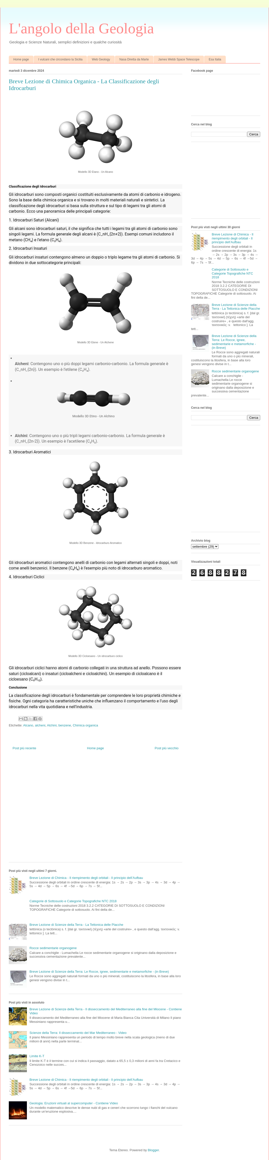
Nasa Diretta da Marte (134, 59)
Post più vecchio (166, 748)
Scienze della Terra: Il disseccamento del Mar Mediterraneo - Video (77, 1033)
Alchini (52, 725)
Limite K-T (36, 1056)
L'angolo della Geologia (81, 28)
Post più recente (24, 748)
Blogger (153, 1150)
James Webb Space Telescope (178, 59)
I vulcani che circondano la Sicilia (60, 59)
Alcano (28, 725)
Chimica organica (85, 725)
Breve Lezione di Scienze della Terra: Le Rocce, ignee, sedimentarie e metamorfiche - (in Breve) (99, 971)
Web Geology (101, 59)
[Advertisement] (47, 810)
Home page (21, 59)
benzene (64, 725)
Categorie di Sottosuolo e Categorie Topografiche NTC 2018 (73, 901)
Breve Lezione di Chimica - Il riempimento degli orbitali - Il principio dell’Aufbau (86, 878)
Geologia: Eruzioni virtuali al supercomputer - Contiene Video (73, 1103)
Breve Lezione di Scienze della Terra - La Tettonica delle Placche (76, 925)
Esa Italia (215, 59)
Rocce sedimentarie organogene (53, 948)
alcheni (40, 725)
